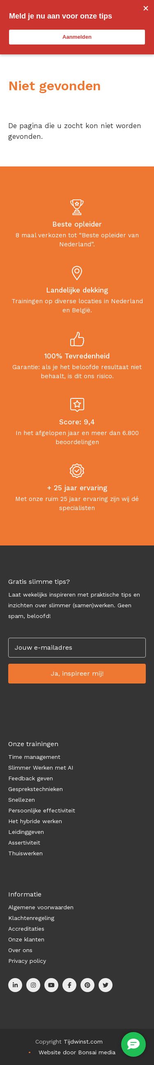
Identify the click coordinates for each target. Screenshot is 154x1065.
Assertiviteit (24, 842)
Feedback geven (30, 778)
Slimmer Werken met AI (40, 767)
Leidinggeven (26, 832)
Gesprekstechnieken (35, 789)
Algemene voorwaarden (41, 907)
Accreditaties (26, 928)
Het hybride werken (35, 821)
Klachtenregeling (31, 918)
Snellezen (21, 799)
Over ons (20, 950)
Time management (34, 757)
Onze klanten (26, 939)
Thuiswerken (25, 853)
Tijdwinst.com (83, 1041)
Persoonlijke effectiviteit (41, 810)
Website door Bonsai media (77, 1052)
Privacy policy (27, 960)
